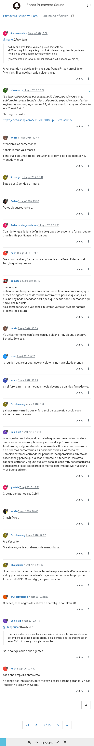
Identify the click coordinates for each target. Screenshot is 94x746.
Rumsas (15, 281)
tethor (13, 380)
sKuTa (13, 137)
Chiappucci (16, 565)
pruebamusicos (19, 597)
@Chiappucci (11, 627)
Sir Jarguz (16, 177)
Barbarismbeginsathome (24, 225)
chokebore (16, 90)
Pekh (13, 253)
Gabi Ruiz (15, 432)
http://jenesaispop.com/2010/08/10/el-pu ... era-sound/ (37, 120)
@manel (8, 39)
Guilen (14, 201)
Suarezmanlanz (18, 33)
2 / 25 (47, 725)
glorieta (14, 487)
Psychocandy (17, 404)
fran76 (14, 511)
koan (13, 356)
